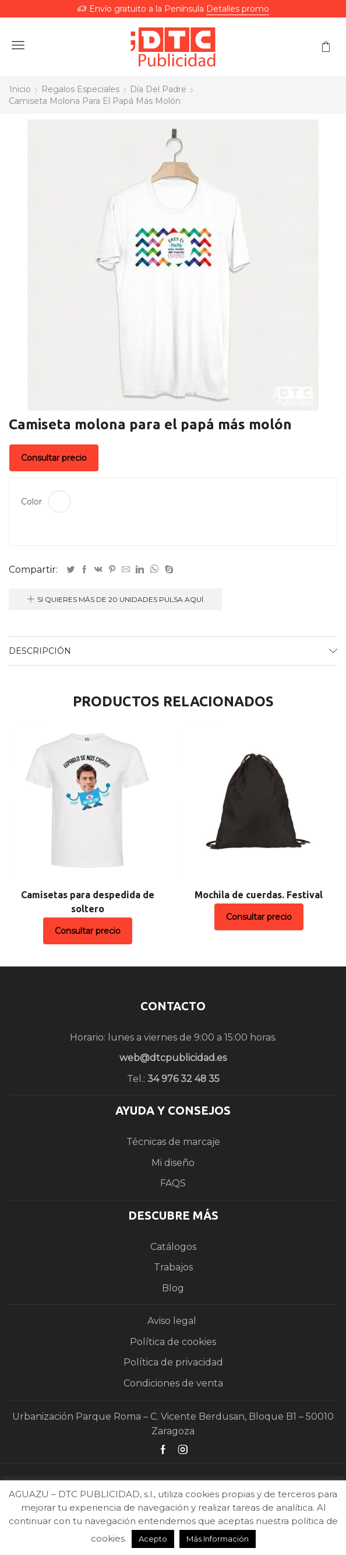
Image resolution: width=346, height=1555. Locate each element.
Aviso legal (173, 1320)
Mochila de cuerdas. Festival (259, 894)
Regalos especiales (80, 89)
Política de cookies (173, 1341)
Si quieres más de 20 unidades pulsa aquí (120, 599)
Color (31, 501)
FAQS (173, 1183)
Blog (173, 1288)
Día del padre (158, 89)
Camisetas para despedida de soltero (87, 901)
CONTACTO (173, 1006)
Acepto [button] (153, 1538)
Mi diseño (173, 1162)
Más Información (217, 1538)
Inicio (20, 89)
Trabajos (173, 1267)
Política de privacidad (173, 1362)
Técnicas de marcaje (173, 1141)
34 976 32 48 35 (183, 1078)
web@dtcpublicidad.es (173, 1057)
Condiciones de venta (173, 1383)
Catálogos (173, 1246)
